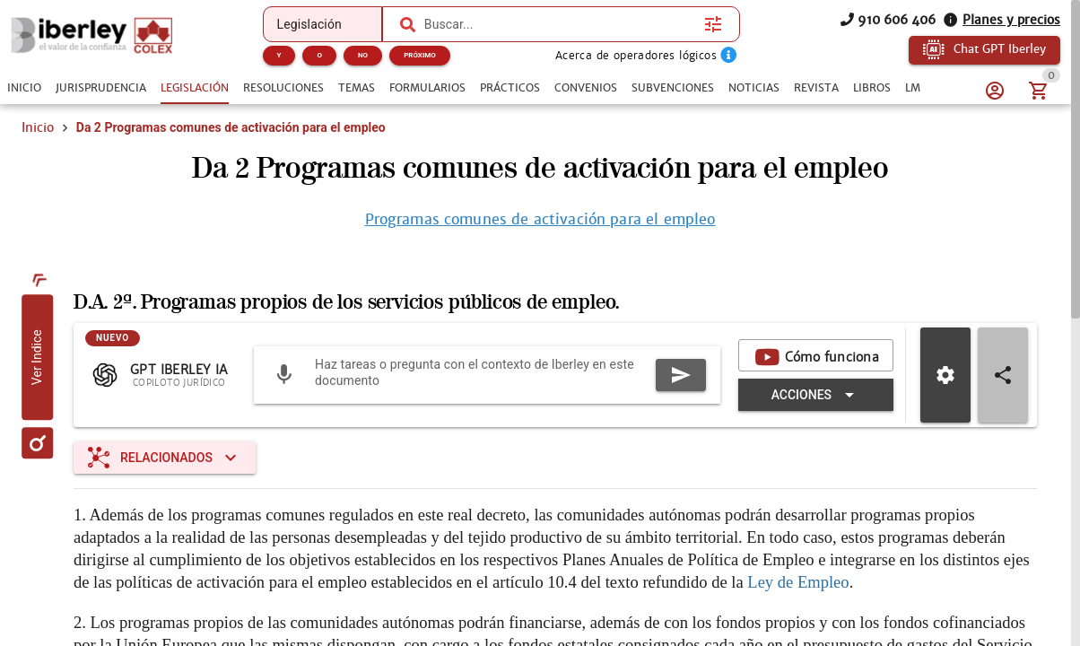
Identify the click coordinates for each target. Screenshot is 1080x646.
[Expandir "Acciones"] (815, 395)
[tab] (24, 88)
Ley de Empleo (798, 581)
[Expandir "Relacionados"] (165, 457)
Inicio (38, 127)
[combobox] (559, 24)
